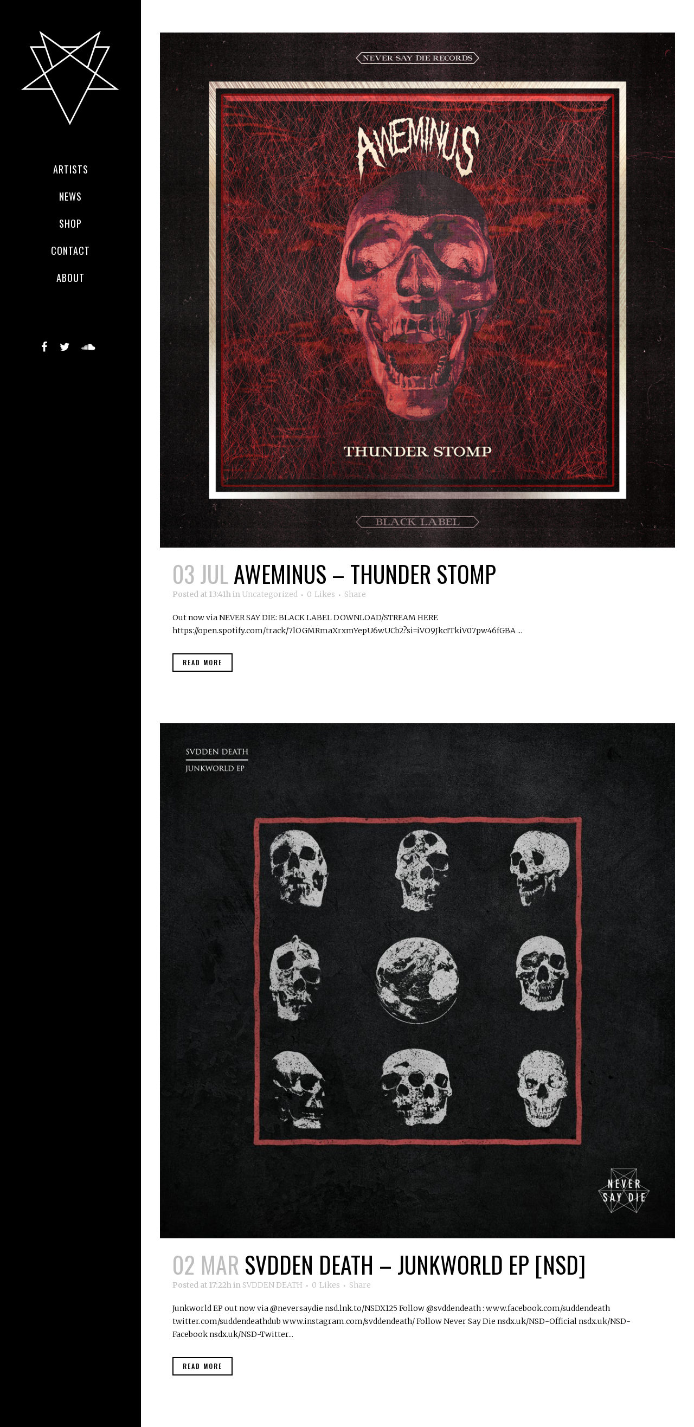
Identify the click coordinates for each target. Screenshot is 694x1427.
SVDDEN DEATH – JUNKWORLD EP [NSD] (415, 1264)
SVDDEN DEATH (272, 1285)
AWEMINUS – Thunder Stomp (365, 573)
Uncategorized (270, 594)
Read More (202, 662)
